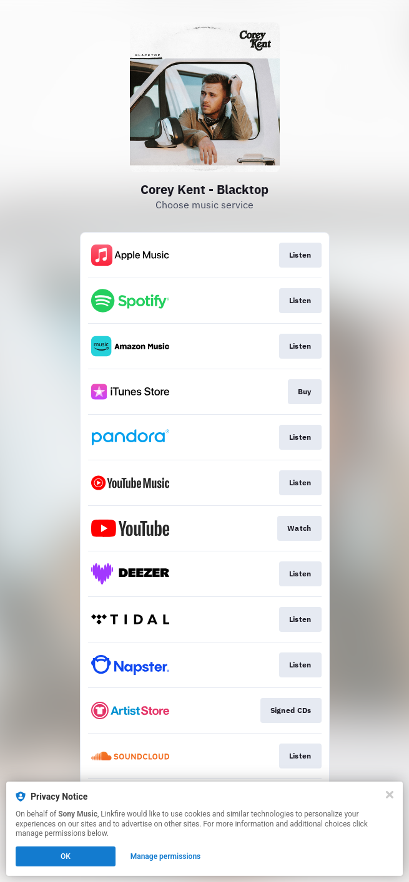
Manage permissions (166, 856)
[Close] (390, 795)
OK (66, 856)
